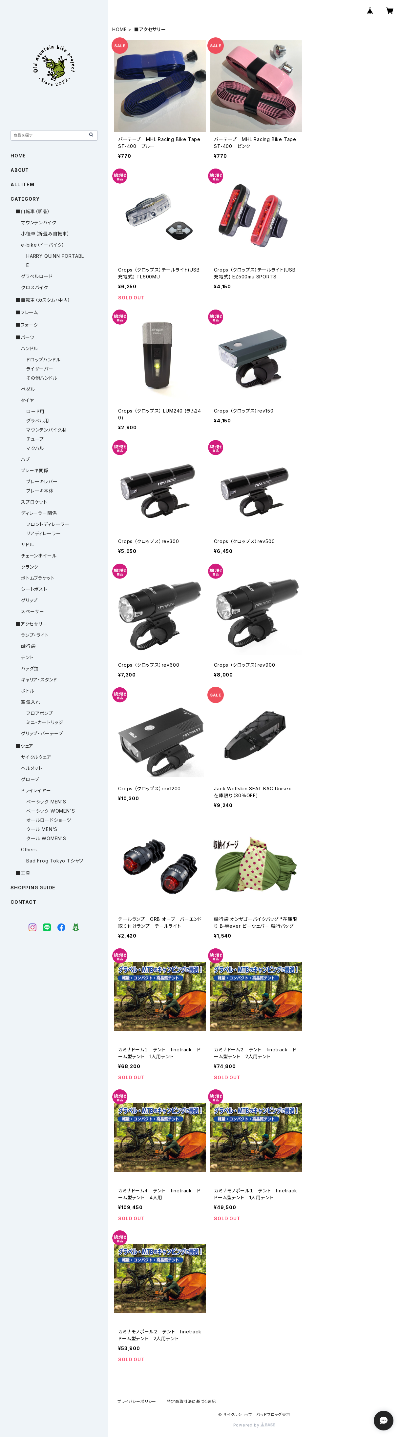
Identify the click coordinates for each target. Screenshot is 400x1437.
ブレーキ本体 (40, 491)
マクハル (35, 448)
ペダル (28, 389)
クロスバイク (34, 287)
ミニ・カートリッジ (44, 722)
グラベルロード (37, 276)
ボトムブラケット (37, 578)
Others (29, 849)
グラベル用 (37, 420)
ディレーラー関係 (39, 513)
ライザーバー (39, 369)
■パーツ (25, 337)
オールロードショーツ (48, 820)
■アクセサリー (31, 624)
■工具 (23, 873)
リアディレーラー (43, 533)
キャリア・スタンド (39, 679)
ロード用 (35, 411)
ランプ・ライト (35, 635)
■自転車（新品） (33, 211)
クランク (29, 567)
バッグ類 (30, 668)
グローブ (30, 779)
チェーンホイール (38, 555)
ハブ (25, 459)
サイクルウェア (36, 757)
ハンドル (29, 348)
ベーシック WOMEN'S (50, 811)
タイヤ (27, 400)
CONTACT (23, 902)
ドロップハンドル (43, 359)
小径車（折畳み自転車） (45, 233)
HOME (119, 29)
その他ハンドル (41, 378)
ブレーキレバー (42, 481)
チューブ (35, 439)
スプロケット (34, 502)
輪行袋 (28, 646)
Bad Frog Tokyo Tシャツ (54, 860)
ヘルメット (31, 768)
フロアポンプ (39, 713)
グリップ (29, 600)
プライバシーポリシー (136, 1401)
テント (27, 657)
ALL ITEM (22, 184)
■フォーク (27, 325)
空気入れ (30, 702)
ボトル (27, 691)
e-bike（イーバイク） (42, 245)
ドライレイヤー (36, 790)
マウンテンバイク (38, 222)
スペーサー (32, 611)
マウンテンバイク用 (46, 430)
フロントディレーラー (48, 524)
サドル (27, 544)
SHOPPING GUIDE (33, 887)
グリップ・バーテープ (42, 733)
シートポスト (34, 589)
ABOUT (20, 170)
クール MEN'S (41, 829)
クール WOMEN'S (46, 838)
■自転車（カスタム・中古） (43, 300)
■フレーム (27, 312)
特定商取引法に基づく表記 (191, 1401)
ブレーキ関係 (35, 470)
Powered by (254, 1425)
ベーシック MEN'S (46, 801)
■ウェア (24, 746)
